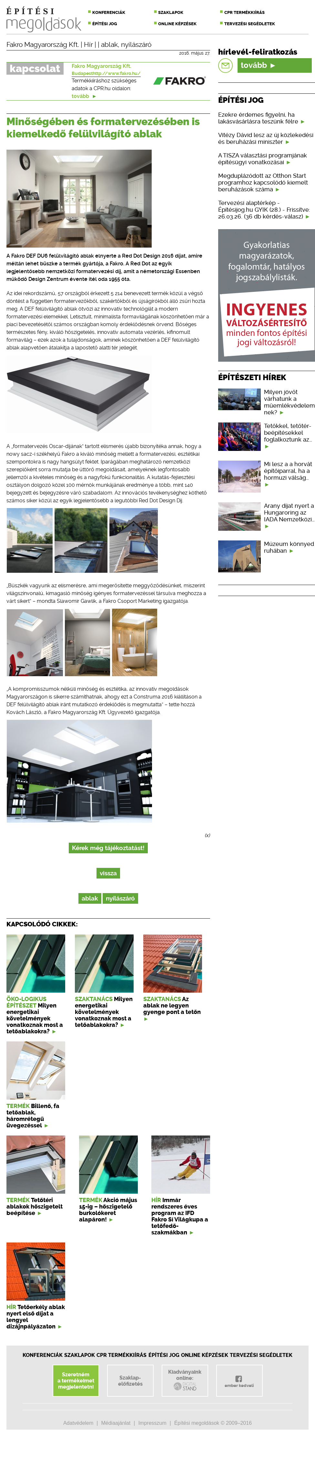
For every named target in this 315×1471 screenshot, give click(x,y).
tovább (84, 96)
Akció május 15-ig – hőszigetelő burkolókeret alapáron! (108, 1210)
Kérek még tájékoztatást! (108, 848)
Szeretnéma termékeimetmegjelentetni (75, 1380)
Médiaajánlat (115, 1423)
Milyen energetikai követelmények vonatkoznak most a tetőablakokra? (34, 1018)
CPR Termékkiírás (122, 1355)
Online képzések (177, 23)
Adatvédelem (78, 1423)
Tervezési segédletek (249, 23)
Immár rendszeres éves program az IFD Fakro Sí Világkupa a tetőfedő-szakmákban (179, 1216)
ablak (109, 44)
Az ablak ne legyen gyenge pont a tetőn (172, 1005)
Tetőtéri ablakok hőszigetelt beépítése (34, 1206)
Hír (88, 44)
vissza (108, 873)
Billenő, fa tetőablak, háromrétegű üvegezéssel (32, 1116)
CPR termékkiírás (244, 12)
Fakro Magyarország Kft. (42, 44)
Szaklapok (170, 12)
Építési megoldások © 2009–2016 (213, 1423)
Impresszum (152, 1423)
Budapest (82, 73)
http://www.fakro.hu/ (117, 73)
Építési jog (104, 23)
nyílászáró (136, 44)
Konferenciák (108, 12)
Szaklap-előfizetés (130, 1381)
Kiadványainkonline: (184, 1380)
